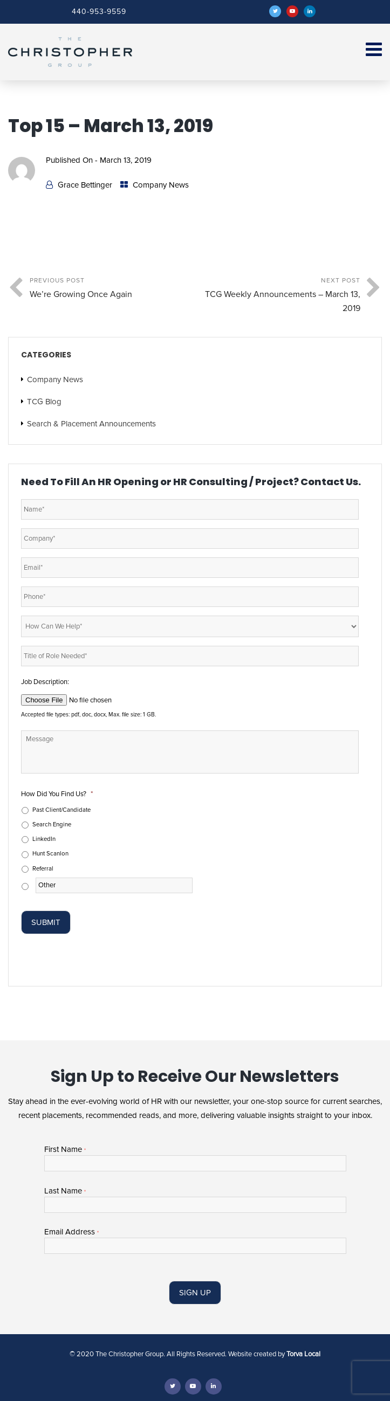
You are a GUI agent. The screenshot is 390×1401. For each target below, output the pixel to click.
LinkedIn (44, 839)
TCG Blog (44, 401)
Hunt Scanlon (50, 853)
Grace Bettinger (85, 185)
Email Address (71, 1232)
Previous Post (112, 289)
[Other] (114, 885)
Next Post (278, 296)
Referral (42, 868)
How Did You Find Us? (57, 794)
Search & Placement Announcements (91, 424)
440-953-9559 (99, 11)
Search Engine (51, 824)
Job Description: (45, 682)
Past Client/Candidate (61, 809)
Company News (161, 185)
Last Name (65, 1191)
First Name (65, 1149)
